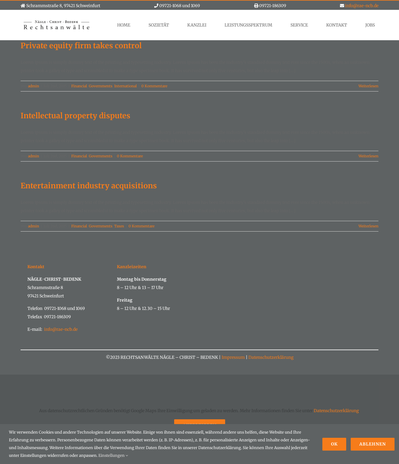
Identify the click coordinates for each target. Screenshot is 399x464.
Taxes (119, 226)
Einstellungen (113, 455)
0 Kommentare (154, 86)
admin (33, 86)
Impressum (233, 357)
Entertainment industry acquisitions (89, 185)
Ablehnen (372, 444)
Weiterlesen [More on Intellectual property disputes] (368, 156)
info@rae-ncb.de (361, 5)
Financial (79, 86)
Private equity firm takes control (81, 45)
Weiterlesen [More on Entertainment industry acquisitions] (368, 226)
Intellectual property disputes (75, 115)
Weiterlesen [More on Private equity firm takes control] (368, 86)
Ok (334, 444)
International (125, 86)
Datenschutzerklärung (270, 357)
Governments (100, 86)
